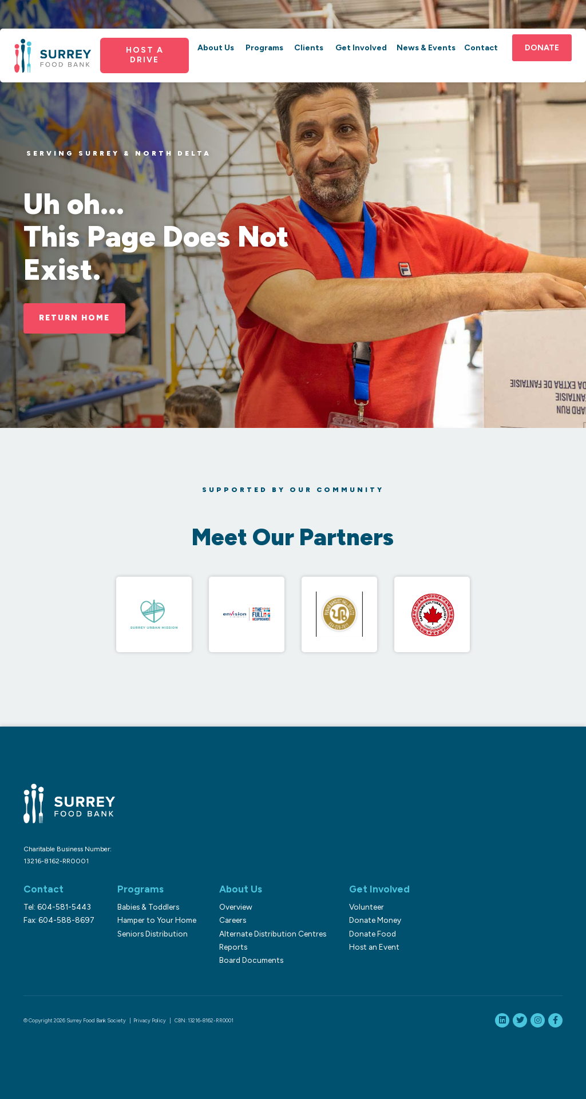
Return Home (74, 317)
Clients (308, 48)
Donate (542, 48)
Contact (481, 48)
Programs (264, 48)
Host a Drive (145, 55)
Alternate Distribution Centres (272, 933)
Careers (232, 920)
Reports (233, 946)
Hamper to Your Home (156, 920)
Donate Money (375, 920)
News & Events (426, 48)
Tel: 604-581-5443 (57, 906)
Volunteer (366, 906)
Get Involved (361, 48)
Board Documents (251, 960)
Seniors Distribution (152, 933)
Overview (235, 906)
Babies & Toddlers (148, 906)
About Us (215, 48)
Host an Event (374, 946)
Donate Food (372, 933)
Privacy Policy (149, 1020)
